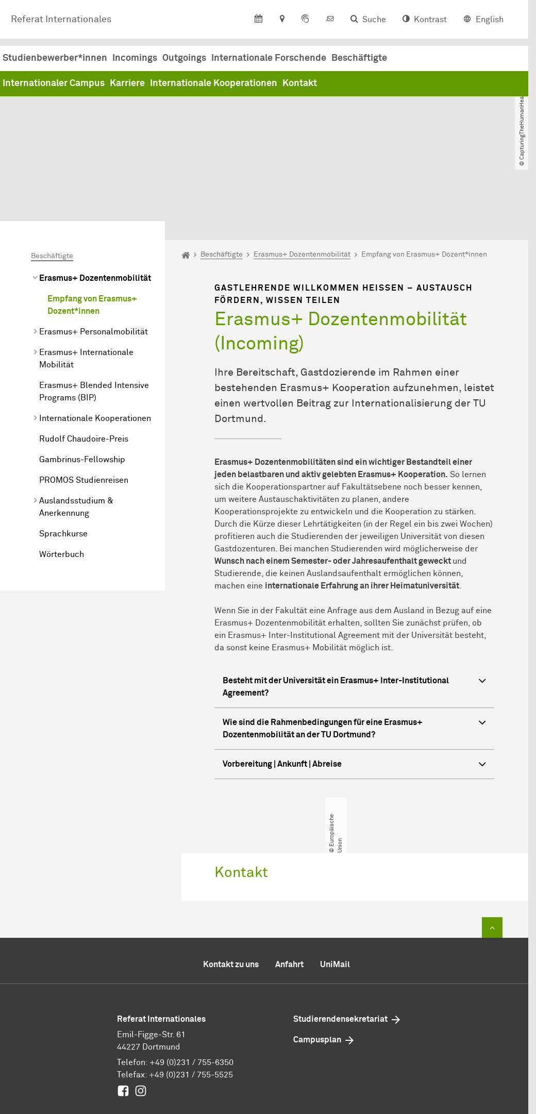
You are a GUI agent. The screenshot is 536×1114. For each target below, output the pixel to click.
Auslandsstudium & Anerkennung (76, 423)
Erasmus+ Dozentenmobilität (95, 194)
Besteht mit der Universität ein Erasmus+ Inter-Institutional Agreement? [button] (354, 601)
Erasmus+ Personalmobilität (93, 248)
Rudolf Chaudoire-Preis (83, 355)
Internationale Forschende (425, 58)
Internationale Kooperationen (370, 84)
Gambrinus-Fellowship (82, 376)
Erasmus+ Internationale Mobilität (86, 274)
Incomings (291, 58)
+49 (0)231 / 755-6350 (191, 978)
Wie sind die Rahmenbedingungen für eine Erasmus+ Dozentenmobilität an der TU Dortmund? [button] (354, 643)
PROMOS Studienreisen (83, 396)
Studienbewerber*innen (211, 58)
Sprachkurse (63, 450)
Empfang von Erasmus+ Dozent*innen (92, 221)
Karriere (283, 84)
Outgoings (341, 58)
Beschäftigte (52, 172)
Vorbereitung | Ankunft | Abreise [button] (354, 681)
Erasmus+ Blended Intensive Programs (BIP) (94, 307)
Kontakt (456, 84)
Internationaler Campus (210, 84)
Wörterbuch (61, 470)
